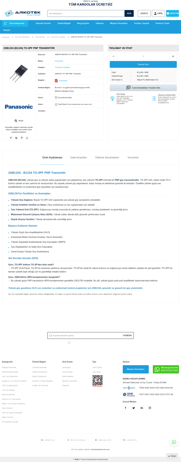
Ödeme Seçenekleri (107, 157)
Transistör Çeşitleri (57, 37)
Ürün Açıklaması (52, 157)
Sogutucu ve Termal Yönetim (14, 381)
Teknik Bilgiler (64, 23)
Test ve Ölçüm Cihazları (12, 413)
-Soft (76, 459)
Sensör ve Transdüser (11, 399)
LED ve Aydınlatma (9, 385)
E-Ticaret (82, 459)
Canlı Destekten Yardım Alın (143, 88)
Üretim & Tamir (163, 23)
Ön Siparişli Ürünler (10, 422)
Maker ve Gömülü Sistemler (13, 403)
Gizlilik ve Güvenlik (40, 385)
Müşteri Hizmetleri (119, 23)
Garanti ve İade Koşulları (42, 381)
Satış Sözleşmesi (39, 376)
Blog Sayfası (83, 23)
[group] (19, 74)
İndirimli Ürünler (43, 23)
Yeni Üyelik (97, 367)
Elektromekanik (8, 394)
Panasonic (59, 61)
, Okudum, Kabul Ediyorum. (90, 342)
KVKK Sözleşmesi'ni (80, 342)
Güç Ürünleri (7, 408)
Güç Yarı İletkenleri (22, 37)
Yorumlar (133, 157)
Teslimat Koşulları (39, 367)
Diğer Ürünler (7, 417)
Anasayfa (5, 37)
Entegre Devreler (9, 367)
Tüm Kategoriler (14, 23)
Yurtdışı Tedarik (141, 23)
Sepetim (65, 385)
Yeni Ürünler (67, 372)
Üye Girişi (97, 372)
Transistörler (40, 37)
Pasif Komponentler (10, 372)
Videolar (100, 23)
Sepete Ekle (143, 64)
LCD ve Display (8, 390)
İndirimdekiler (68, 376)
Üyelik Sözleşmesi (39, 372)
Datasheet (63, 81)
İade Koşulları (78, 157)
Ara (129, 13)
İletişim (6, 30)
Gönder (127, 335)
